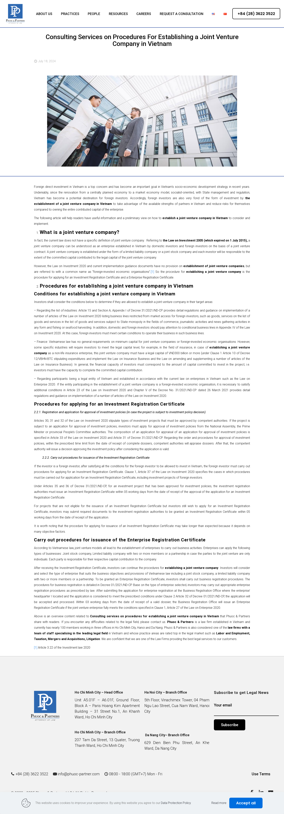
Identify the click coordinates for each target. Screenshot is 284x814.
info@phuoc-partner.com (79, 774)
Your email (246, 709)
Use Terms (261, 774)
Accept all (246, 803)
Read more (218, 803)
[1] (152, 272)
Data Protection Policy (176, 803)
